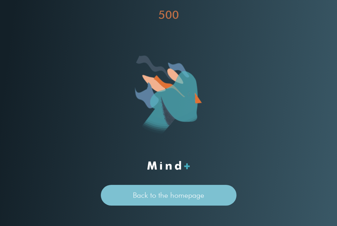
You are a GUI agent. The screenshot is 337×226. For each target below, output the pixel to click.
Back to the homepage (168, 195)
